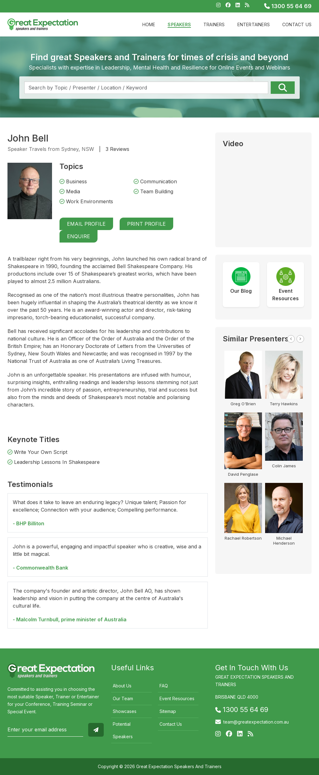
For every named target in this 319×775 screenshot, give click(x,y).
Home (148, 24)
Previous (291, 339)
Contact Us (297, 24)
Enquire (78, 236)
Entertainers (253, 24)
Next (300, 339)
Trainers (214, 24)
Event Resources (177, 698)
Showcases (124, 711)
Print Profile (146, 224)
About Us (122, 685)
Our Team (123, 698)
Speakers (179, 24)
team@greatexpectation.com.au (256, 721)
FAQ (164, 685)
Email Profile (86, 224)
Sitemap (168, 711)
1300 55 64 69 (288, 6)
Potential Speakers (123, 730)
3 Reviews (117, 149)
